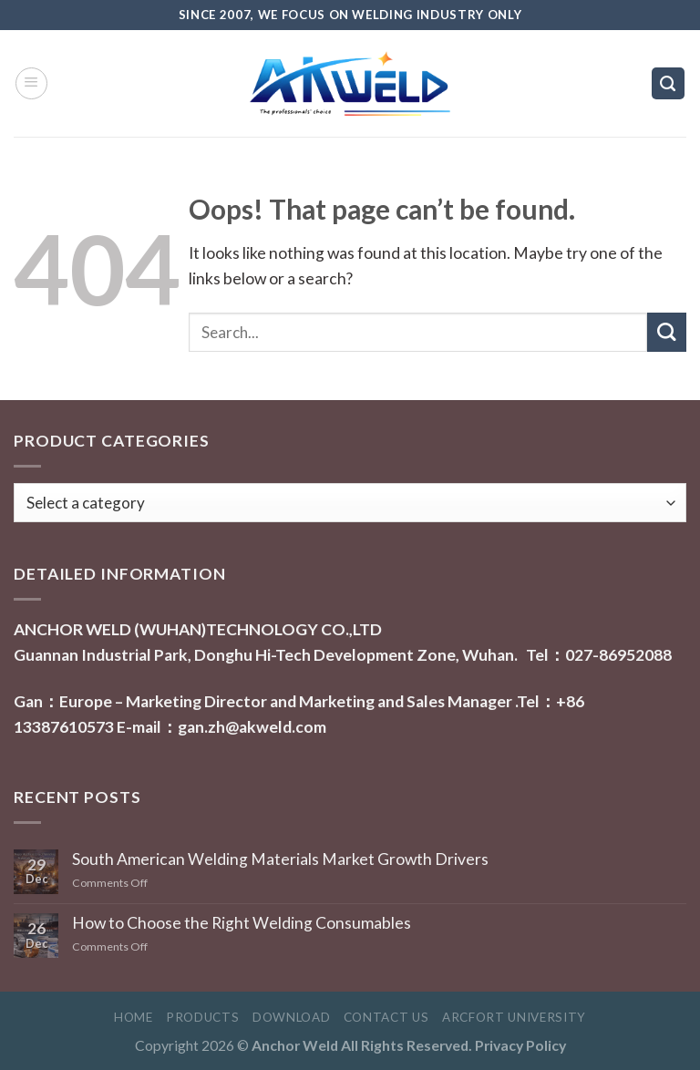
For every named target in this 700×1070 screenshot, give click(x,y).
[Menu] (31, 83)
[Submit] (666, 332)
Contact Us (386, 1017)
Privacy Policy (520, 1045)
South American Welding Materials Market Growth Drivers (280, 859)
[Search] (668, 83)
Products (202, 1017)
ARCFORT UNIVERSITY (514, 1017)
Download (291, 1017)
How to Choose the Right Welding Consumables (241, 922)
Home (133, 1017)
